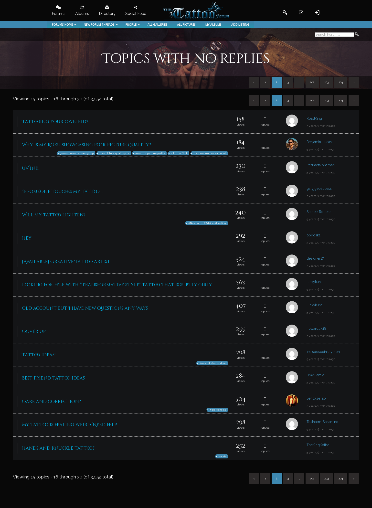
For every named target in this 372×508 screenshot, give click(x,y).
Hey (27, 238)
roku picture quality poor (114, 153)
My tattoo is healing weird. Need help (69, 425)
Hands (222, 456)
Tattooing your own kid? (55, 122)
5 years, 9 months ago (321, 125)
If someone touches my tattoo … (62, 192)
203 (326, 82)
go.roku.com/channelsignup (77, 153)
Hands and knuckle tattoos (58, 448)
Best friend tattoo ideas (53, 378)
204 (341, 82)
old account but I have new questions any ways (85, 308)
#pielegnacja (218, 409)
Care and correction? (51, 402)
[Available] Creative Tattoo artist (66, 262)
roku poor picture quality (150, 153)
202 (312, 82)
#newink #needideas (213, 363)
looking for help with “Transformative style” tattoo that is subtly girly (117, 285)
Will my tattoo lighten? (53, 215)
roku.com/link (179, 153)
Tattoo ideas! (38, 355)
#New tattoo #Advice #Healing (207, 223)
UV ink (30, 168)
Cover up (34, 331)
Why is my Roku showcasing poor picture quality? (86, 145)
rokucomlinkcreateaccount (210, 153)
